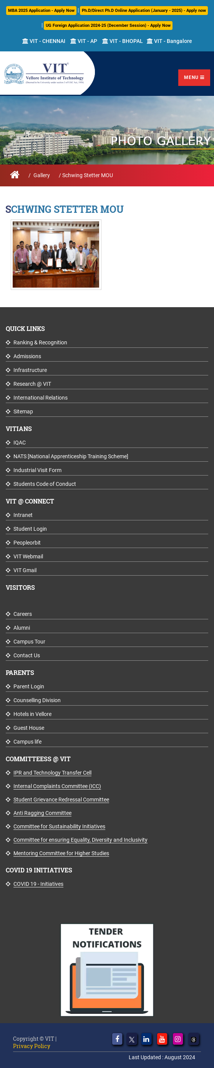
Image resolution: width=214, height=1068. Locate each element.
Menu (194, 77)
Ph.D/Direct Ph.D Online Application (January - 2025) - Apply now (144, 10)
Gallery (41, 175)
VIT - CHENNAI (43, 41)
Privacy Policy (31, 1046)
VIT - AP (83, 41)
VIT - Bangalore (169, 41)
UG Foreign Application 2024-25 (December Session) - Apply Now (108, 25)
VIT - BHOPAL (122, 41)
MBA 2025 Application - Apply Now (41, 10)
